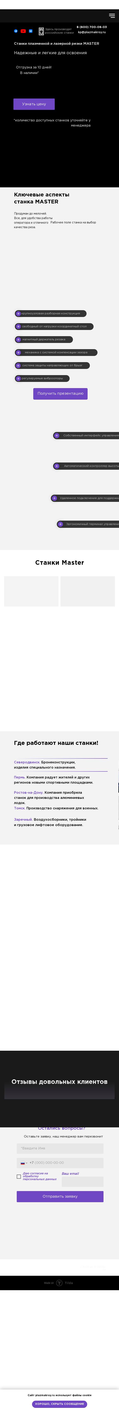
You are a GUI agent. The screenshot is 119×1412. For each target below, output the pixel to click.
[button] (34, 104)
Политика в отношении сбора (32, 1386)
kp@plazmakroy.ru (92, 32)
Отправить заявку (60, 1318)
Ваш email (70, 1295)
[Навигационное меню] (112, 16)
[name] (60, 1270)
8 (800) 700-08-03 (90, 1385)
